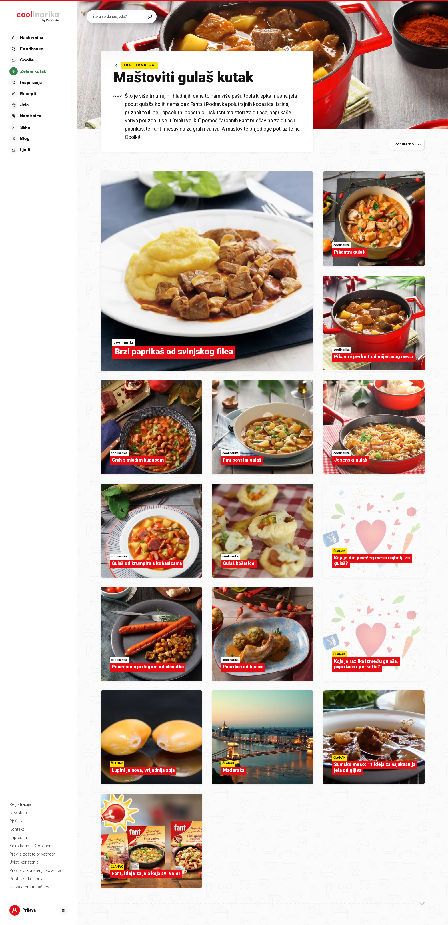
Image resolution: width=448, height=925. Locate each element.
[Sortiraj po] (407, 144)
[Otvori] (63, 910)
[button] (38, 93)
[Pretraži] (150, 16)
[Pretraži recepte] (119, 16)
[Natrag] (136, 65)
